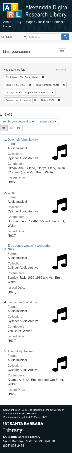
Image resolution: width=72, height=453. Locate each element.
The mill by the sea (20, 351)
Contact (57, 22)
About (7, 22)
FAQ (18, 22)
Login (7, 26)
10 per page (48, 121)
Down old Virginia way (23, 139)
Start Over (60, 69)
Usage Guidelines (37, 22)
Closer (12, 192)
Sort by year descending (18, 121)
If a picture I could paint (23, 302)
